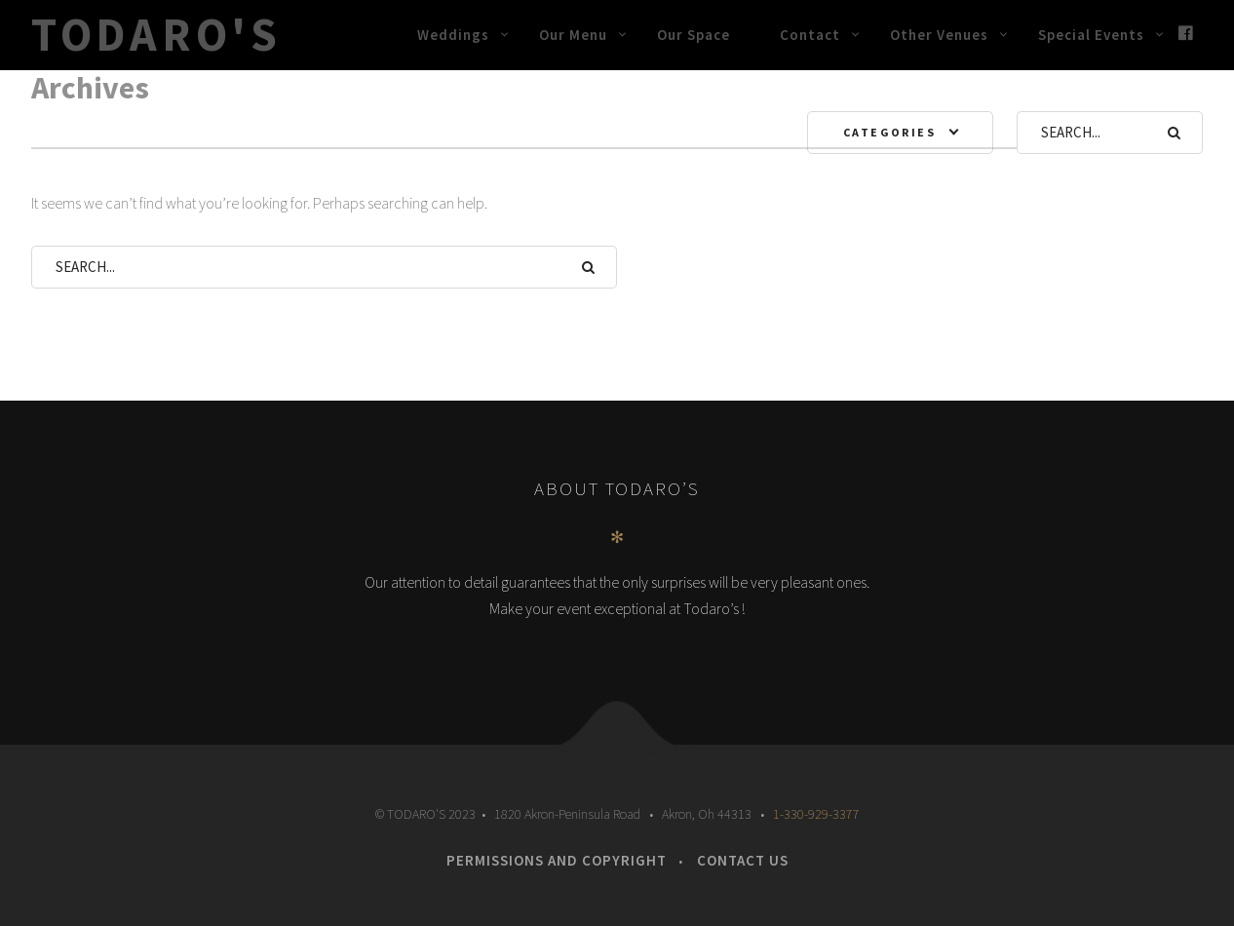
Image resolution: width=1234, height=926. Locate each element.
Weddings (453, 34)
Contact (810, 34)
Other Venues (939, 34)
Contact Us (743, 860)
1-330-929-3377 (816, 814)
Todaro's (156, 34)
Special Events (1091, 34)
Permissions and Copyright (556, 860)
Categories (889, 132)
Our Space (693, 34)
